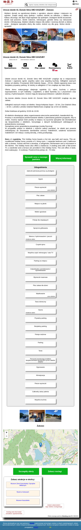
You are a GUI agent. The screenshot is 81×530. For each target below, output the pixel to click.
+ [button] (6, 433)
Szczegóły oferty (26, 471)
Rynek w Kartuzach (23, 492)
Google (32, 523)
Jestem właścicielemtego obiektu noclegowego (53, 506)
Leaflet (63, 464)
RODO (36, 527)
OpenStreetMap (72, 464)
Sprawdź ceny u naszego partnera (36, 158)
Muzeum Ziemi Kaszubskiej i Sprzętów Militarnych (23, 484)
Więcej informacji (63, 158)
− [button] (6, 436)
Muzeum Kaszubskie (22, 500)
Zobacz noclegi (55, 471)
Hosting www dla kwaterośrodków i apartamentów (14, 512)
